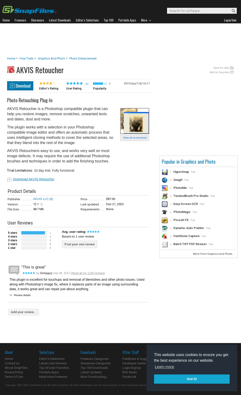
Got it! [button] (192, 379)
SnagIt (177, 180)
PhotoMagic (182, 212)
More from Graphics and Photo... (214, 253)
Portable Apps (49, 372)
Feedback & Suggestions (139, 359)
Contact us (12, 363)
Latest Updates (91, 372)
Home (11, 58)
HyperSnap (181, 172)
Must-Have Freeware (53, 376)
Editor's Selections (52, 359)
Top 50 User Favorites (54, 368)
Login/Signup (131, 368)
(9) (51, 199)
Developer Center (134, 363)
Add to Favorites (220, 72)
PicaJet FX (181, 220)
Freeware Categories (95, 359)
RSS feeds (129, 372)
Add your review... (23, 312)
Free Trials (27, 58)
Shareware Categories (96, 363)
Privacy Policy (14, 372)
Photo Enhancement (83, 58)
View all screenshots (135, 137)
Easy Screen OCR (185, 204)
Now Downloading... (94, 376)
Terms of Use (14, 376)
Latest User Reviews (53, 363)
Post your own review (80, 244)
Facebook (129, 376)
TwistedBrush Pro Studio (190, 196)
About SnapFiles (16, 368)
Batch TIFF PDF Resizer (190, 244)
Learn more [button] (164, 367)
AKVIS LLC (41, 199)
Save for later (221, 67)
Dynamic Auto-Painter (188, 228)
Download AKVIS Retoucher (33, 179)
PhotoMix (180, 188)
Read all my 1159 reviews (88, 273)
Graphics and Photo (51, 58)
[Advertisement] (120, 40)
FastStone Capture (186, 236)
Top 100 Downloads (94, 368)
